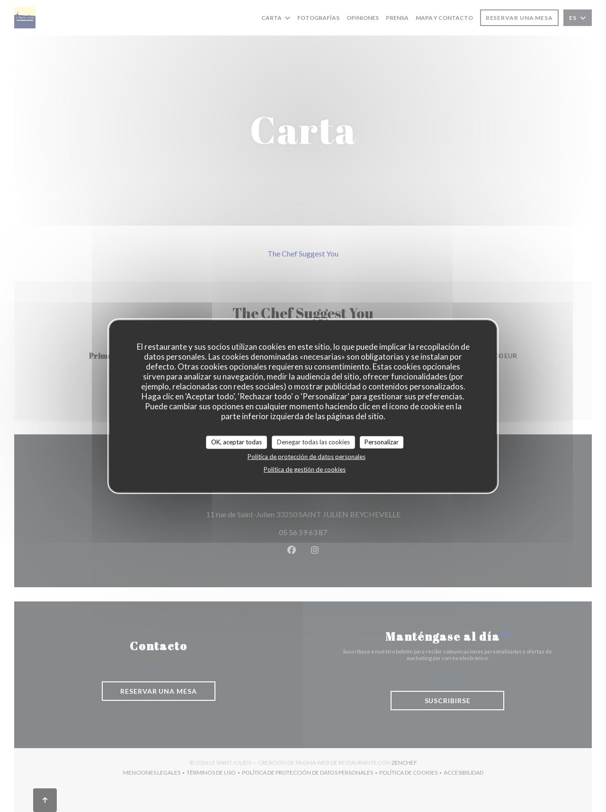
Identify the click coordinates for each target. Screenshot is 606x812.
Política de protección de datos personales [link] (306, 456)
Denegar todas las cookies (313, 442)
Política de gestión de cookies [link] (305, 469)
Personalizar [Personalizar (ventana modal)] (382, 442)
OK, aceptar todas (236, 442)
